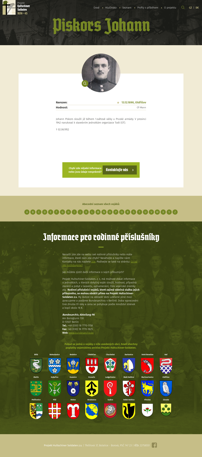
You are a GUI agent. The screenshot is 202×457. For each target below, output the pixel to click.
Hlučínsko (110, 7)
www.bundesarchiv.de (81, 332)
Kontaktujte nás (117, 170)
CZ (190, 7)
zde (93, 261)
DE (197, 7)
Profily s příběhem (147, 7)
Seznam (126, 7)
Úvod (96, 7)
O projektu (170, 7)
